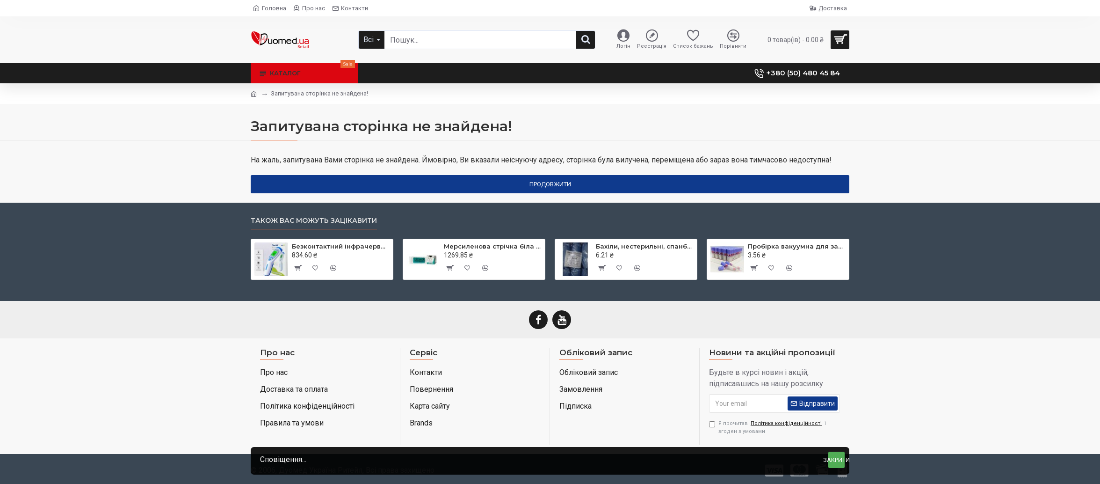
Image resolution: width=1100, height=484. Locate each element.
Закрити (836, 459)
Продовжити (550, 184)
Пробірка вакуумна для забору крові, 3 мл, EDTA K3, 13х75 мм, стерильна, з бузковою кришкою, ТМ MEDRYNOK (797, 246)
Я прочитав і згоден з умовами (767, 427)
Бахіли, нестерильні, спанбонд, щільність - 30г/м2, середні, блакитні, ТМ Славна (645, 246)
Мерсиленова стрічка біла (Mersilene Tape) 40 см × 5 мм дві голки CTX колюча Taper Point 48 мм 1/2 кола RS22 (493, 246)
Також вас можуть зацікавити (314, 221)
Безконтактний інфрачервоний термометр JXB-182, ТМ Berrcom (341, 246)
